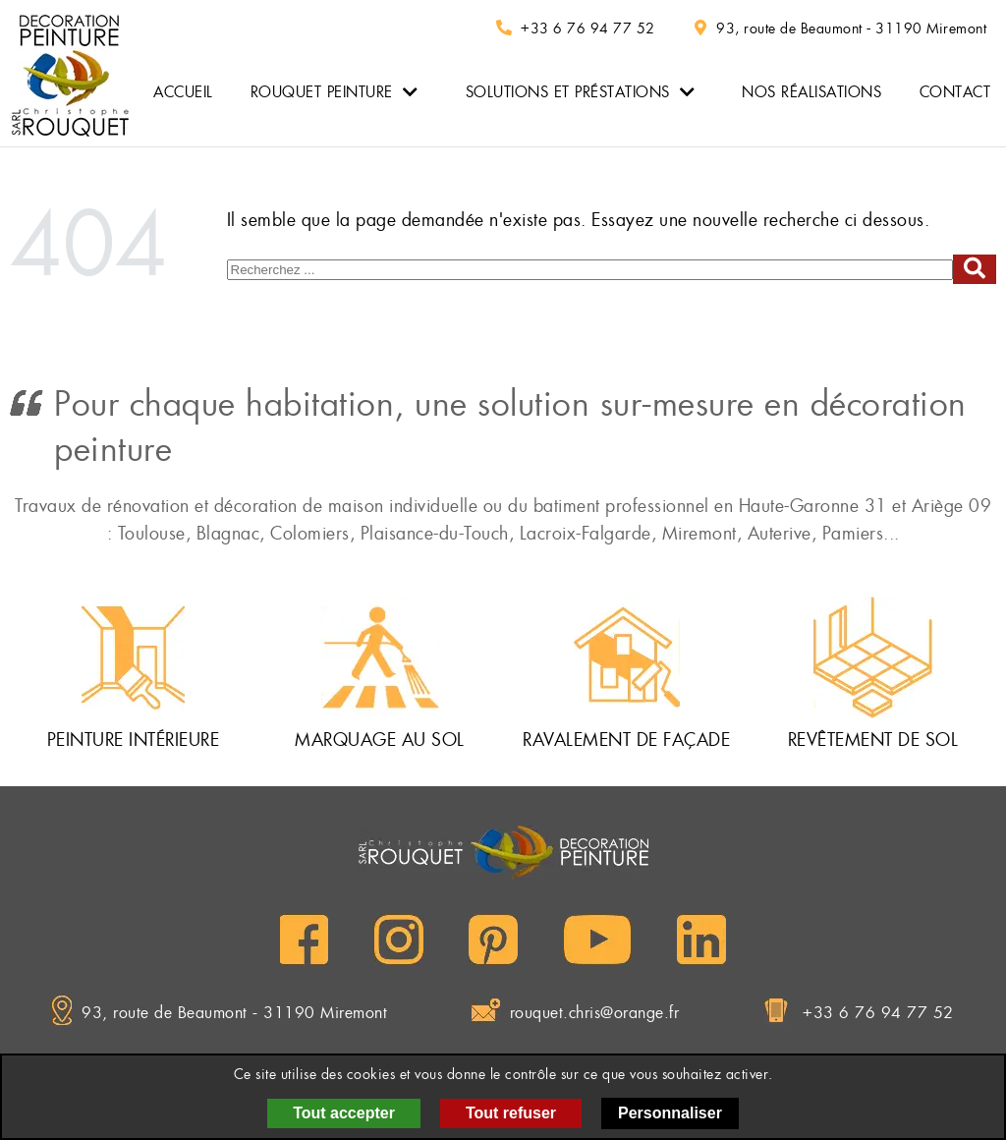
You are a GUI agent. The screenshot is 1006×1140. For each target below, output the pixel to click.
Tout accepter (344, 1113)
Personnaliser (670, 1113)
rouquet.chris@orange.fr (595, 1012)
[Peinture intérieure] (133, 657)
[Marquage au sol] (380, 657)
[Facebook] (304, 939)
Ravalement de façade (626, 740)
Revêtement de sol (873, 740)
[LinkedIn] (701, 939)
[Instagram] (398, 939)
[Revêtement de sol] (872, 657)
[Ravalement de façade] (627, 657)
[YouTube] (597, 939)
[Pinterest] (493, 939)
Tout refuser (511, 1113)
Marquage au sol (380, 740)
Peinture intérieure (133, 740)
